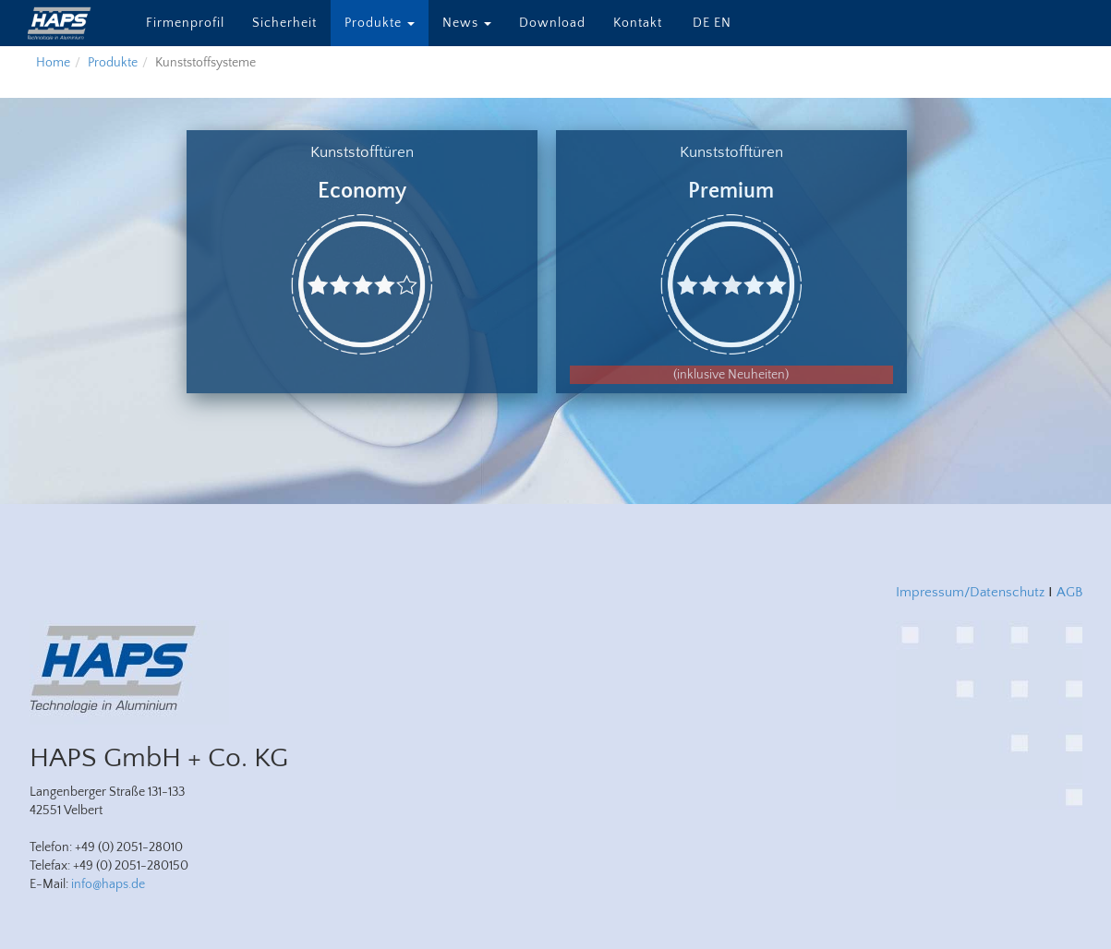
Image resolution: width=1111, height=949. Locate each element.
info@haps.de (108, 884)
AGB (1069, 592)
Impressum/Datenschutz (970, 592)
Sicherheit (284, 23)
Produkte (379, 23)
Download (552, 23)
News (466, 23)
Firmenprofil (185, 23)
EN (722, 23)
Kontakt (637, 23)
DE (701, 23)
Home (53, 62)
